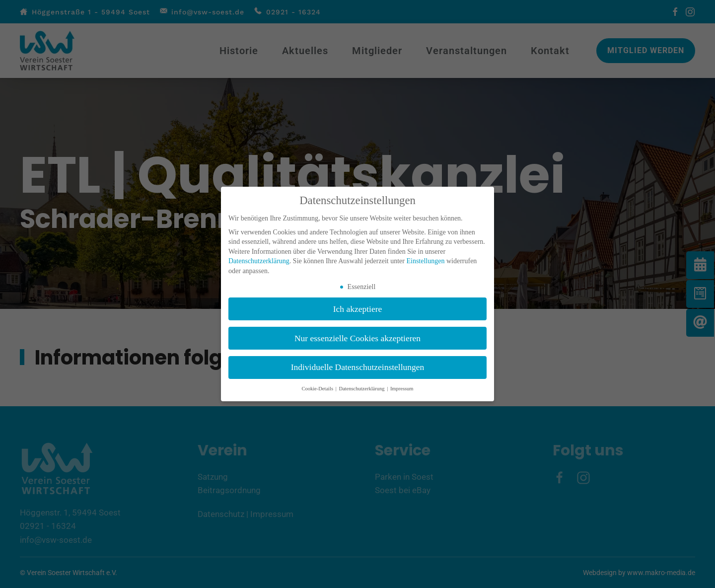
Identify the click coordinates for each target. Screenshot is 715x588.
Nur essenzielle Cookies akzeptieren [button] (357, 338)
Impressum (402, 388)
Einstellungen (425, 261)
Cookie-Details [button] (317, 388)
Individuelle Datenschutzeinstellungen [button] (358, 367)
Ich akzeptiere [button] (357, 309)
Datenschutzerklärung (258, 261)
